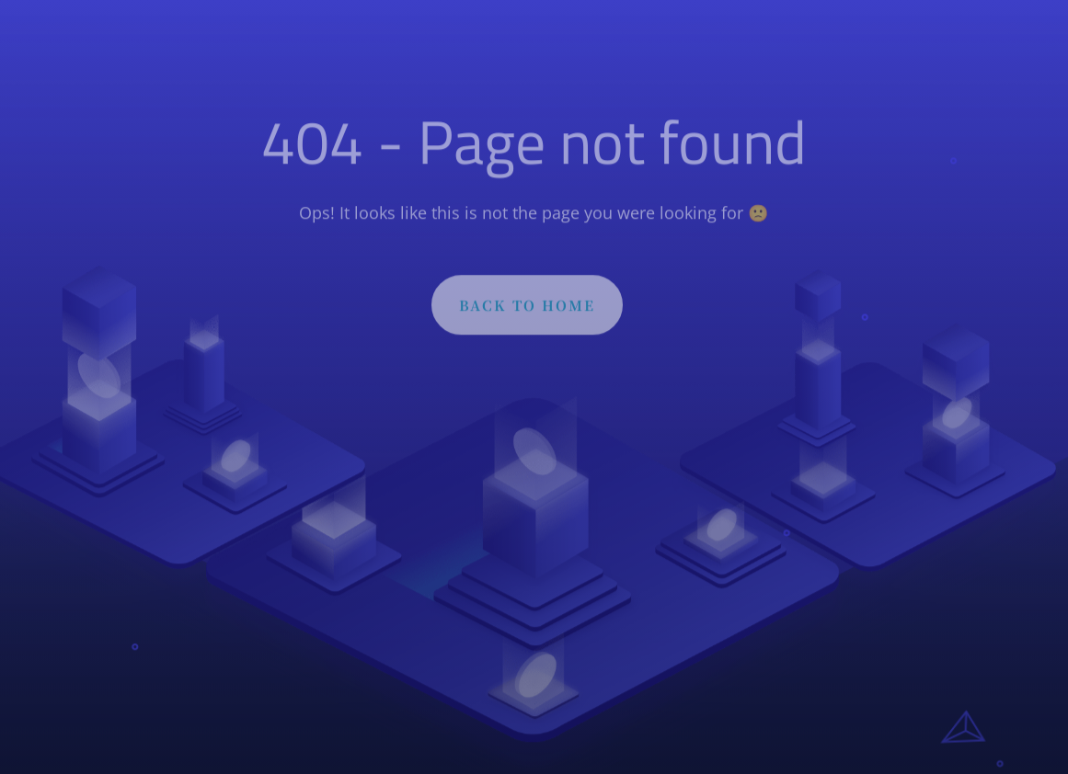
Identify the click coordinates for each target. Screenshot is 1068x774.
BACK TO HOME (527, 308)
